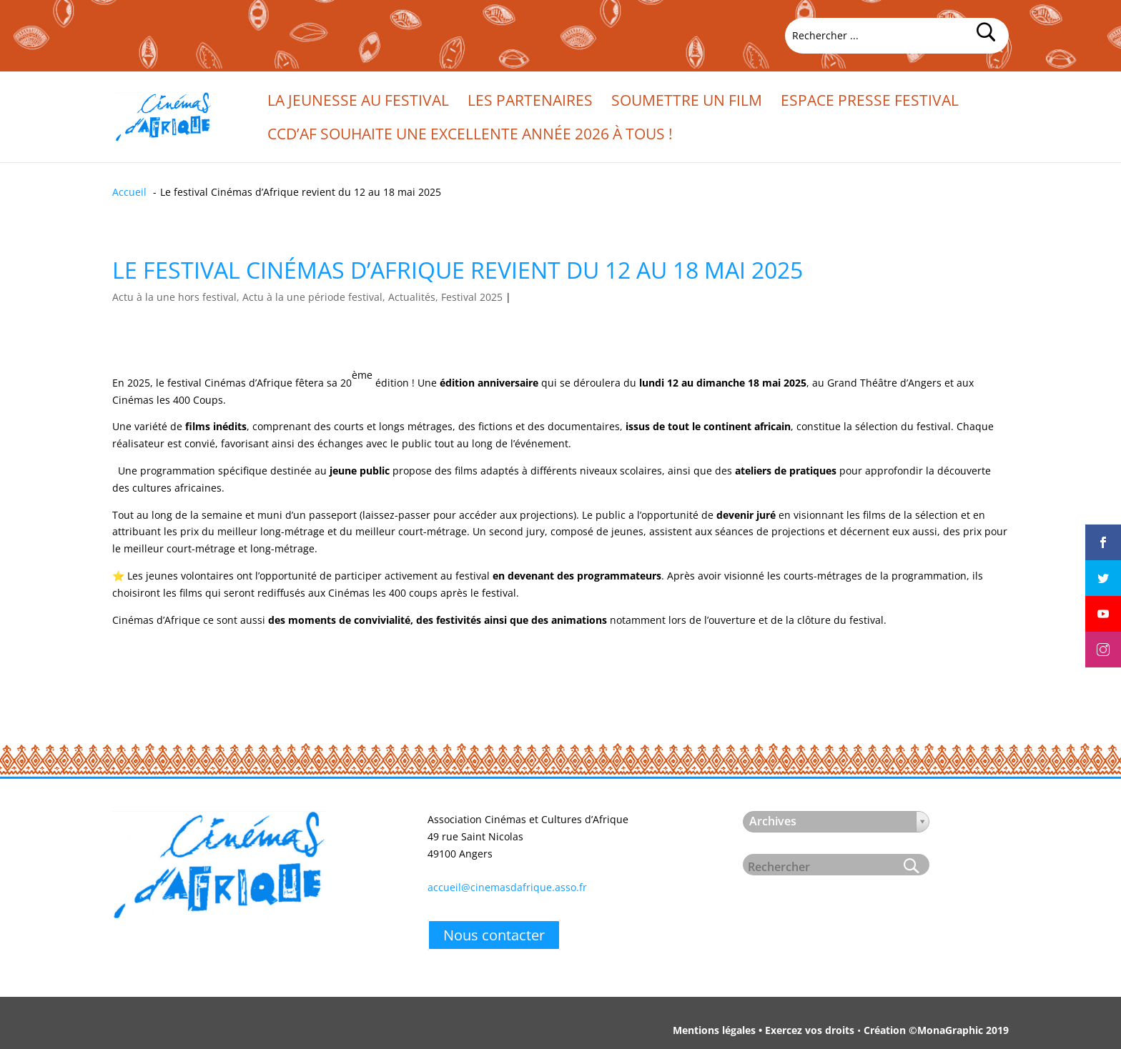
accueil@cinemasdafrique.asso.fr (507, 887)
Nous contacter (494, 935)
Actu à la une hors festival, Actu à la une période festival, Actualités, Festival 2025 (307, 297)
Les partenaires (530, 102)
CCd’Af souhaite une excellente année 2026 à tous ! (470, 136)
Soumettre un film (686, 102)
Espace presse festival (870, 102)
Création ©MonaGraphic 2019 (936, 1030)
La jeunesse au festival (358, 102)
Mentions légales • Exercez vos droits (763, 1030)
